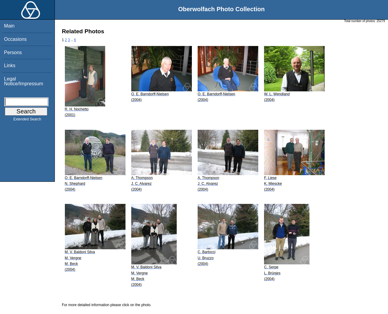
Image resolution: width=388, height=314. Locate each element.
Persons (13, 52)
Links (9, 65)
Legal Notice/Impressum (23, 81)
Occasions (15, 39)
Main (9, 25)
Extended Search (27, 120)
